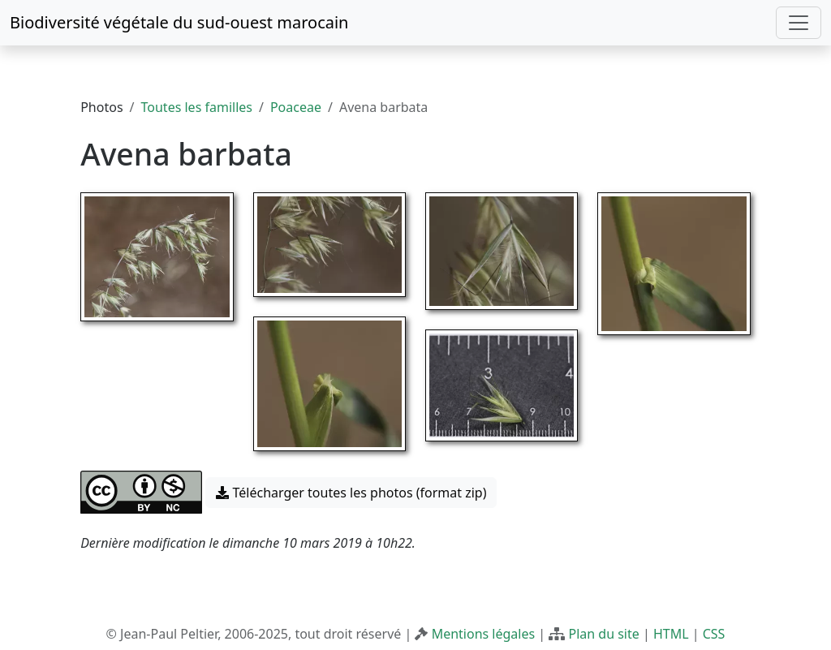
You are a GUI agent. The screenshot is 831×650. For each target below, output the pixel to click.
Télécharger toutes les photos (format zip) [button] (351, 492)
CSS (714, 634)
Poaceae (295, 107)
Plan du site (603, 634)
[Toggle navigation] (798, 22)
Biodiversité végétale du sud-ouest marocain (179, 22)
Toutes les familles (196, 107)
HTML (671, 634)
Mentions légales (484, 634)
